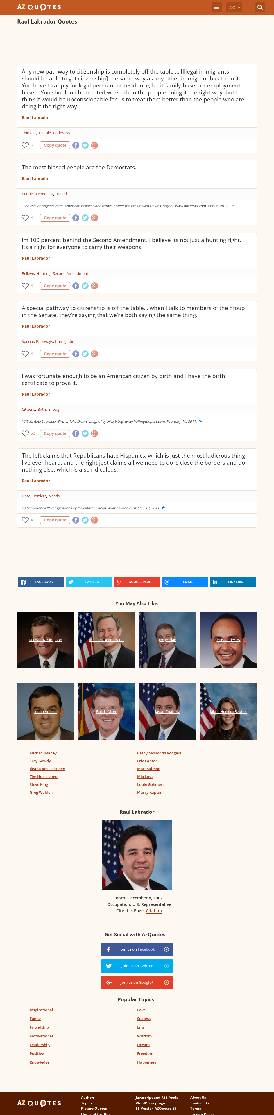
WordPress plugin (151, 1102)
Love (141, 1009)
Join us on (137, 949)
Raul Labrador (36, 117)
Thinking (29, 132)
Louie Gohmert (150, 784)
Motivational (41, 1036)
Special (28, 341)
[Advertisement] (123, 45)
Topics (86, 1102)
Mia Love (145, 776)
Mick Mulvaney (43, 753)
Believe (28, 273)
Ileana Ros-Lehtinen (47, 768)
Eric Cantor (147, 760)
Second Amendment (70, 273)
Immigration (66, 341)
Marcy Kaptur (149, 792)
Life (140, 1027)
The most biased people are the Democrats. (79, 167)
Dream (143, 1044)
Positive (37, 1053)
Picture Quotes (94, 1108)
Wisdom (144, 1036)
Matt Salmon (148, 768)
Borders (39, 496)
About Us (198, 1097)
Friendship (39, 1027)
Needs (54, 496)
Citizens (28, 409)
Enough (55, 409)
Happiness (146, 1062)
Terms (195, 1108)
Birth (41, 409)
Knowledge (39, 1062)
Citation (154, 910)
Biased (61, 193)
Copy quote (55, 145)
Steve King (39, 784)
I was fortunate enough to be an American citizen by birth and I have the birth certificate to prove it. (123, 379)
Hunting (43, 273)
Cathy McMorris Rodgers (159, 753)
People (45, 132)
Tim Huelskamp (44, 776)
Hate (26, 496)
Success (144, 1018)
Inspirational (41, 1009)
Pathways (61, 132)
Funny (35, 1018)
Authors (88, 1097)
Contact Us (199, 1102)
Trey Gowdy (40, 760)
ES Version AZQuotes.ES (156, 1108)
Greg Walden (41, 792)
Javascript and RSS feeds (157, 1097)
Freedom (145, 1053)
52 (33, 433)
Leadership (40, 1044)
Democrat (44, 193)
